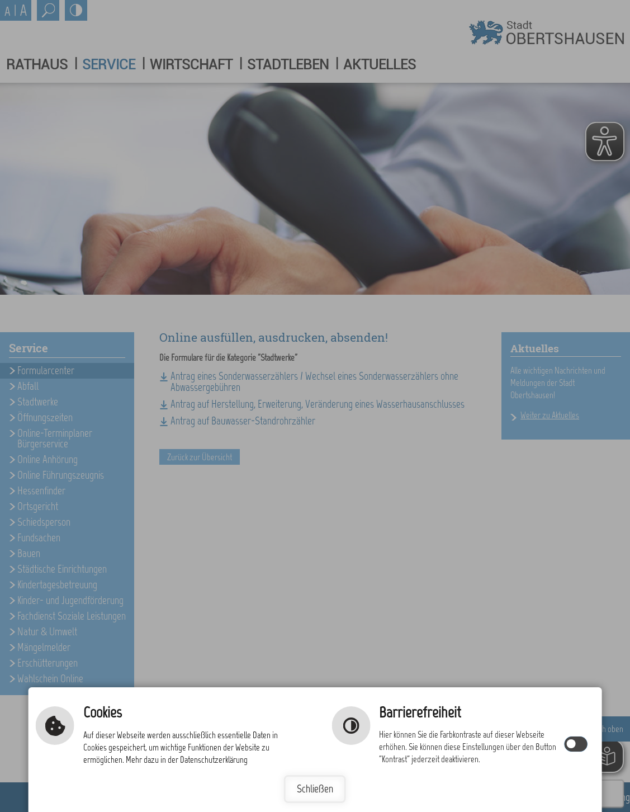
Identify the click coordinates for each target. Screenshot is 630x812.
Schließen (315, 788)
